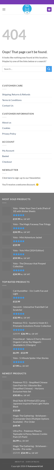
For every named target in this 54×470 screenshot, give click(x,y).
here (9, 177)
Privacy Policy (9, 133)
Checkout (7, 161)
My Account (8, 150)
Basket (5, 156)
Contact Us (7, 105)
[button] (4, 9)
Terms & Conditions (12, 100)
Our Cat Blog (32, 462)
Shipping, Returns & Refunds (16, 94)
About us (6, 122)
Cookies (6, 128)
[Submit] (49, 69)
